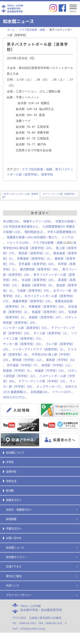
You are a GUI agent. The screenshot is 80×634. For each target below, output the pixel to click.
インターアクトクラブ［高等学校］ (38, 343)
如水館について (15, 447)
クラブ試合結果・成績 (37, 163)
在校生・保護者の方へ (19, 504)
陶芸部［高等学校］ (34, 247)
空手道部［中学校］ (22, 359)
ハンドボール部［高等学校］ (25, 322)
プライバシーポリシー (19, 589)
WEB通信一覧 (45, 231)
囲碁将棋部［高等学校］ (31, 295)
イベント (61, 386)
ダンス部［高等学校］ (50, 327)
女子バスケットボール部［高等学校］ (20, 190)
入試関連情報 (53, 221)
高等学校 (47, 169)
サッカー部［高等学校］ (22, 338)
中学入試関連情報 (61, 226)
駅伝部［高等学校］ (35, 242)
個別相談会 (34, 226)
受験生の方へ (14, 494)
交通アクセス (13, 561)
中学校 (40, 349)
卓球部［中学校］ (55, 359)
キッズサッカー (48, 381)
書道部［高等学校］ (37, 279)
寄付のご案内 (14, 570)
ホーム (11, 30)
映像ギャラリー (37, 215)
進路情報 (18, 386)
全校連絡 (39, 386)
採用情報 (11, 513)
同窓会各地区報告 (23, 221)
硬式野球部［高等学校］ (39, 263)
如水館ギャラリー (16, 551)
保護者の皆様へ (20, 231)
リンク (67, 231)
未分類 (11, 215)
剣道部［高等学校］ (48, 306)
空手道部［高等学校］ (36, 258)
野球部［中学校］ (27, 354)
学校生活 (11, 475)
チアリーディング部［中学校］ (42, 375)
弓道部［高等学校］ (33, 285)
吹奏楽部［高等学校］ (46, 301)
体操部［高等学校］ (45, 311)
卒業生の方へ (14, 523)
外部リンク (12, 580)
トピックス (17, 237)
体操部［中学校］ (49, 365)
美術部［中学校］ (60, 354)
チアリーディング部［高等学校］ (59, 188)
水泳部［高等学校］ (37, 274)
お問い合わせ (14, 532)
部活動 (10, 485)
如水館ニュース (15, 542)
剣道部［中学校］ (16, 365)
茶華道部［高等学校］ (33, 253)
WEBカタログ (14, 391)
